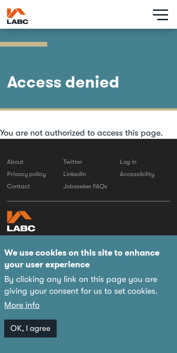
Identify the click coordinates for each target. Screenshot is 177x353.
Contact (18, 186)
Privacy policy (26, 173)
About (15, 161)
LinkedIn (74, 173)
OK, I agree (30, 328)
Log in (128, 161)
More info (22, 305)
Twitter (73, 161)
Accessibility (137, 173)
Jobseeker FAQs (85, 186)
